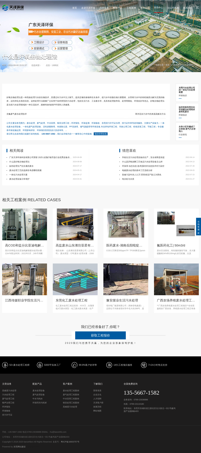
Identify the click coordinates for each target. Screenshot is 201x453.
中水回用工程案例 (71, 398)
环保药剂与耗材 (40, 403)
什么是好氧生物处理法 (19, 162)
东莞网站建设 (19, 447)
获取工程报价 (100, 335)
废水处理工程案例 (71, 390)
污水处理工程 (8, 394)
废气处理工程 (8, 398)
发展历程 (97, 407)
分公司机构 (173, 8)
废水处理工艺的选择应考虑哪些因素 (25, 170)
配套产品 (117, 8)
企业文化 (97, 394)
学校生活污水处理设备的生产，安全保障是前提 (143, 157)
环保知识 (187, 92)
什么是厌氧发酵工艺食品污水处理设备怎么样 (142, 162)
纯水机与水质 (128, 179)
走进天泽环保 (88, 8)
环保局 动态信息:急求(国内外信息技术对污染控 (143, 166)
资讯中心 (158, 7)
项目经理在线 (101, 134)
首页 (74, 8)
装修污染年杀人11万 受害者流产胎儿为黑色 (141, 174)
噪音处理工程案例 (71, 403)
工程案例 (131, 8)
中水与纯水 (38, 398)
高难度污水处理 (9, 390)
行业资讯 (189, 65)
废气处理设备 (39, 394)
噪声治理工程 (8, 403)
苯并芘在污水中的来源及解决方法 (150, 114)
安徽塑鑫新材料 (33, 447)
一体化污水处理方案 (18, 174)
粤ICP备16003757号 (70, 442)
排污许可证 (7, 415)
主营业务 (104, 8)
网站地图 (97, 411)
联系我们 (188, 8)
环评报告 (6, 407)
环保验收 (6, 411)
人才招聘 (97, 398)
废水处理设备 (39, 390)
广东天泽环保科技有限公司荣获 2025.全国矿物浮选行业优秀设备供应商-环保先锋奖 (46, 157)
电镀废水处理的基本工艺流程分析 (137, 170)
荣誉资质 (97, 390)
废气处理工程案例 (71, 394)
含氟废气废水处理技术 (17, 114)
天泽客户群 (98, 403)
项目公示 (145, 8)
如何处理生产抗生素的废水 (21, 166)
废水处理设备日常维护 (19, 179)
